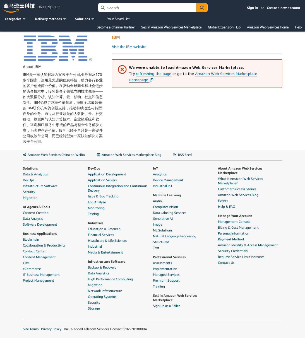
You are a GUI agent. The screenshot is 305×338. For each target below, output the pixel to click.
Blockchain (31, 239)
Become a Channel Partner (116, 27)
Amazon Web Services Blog (238, 195)
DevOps (28, 180)
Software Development (40, 224)
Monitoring (96, 208)
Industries (95, 223)
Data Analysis (33, 218)
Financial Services (101, 235)
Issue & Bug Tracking (103, 196)
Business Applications (40, 233)
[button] (16, 19)
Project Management (38, 280)
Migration (30, 197)
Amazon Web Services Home (268, 27)
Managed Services (166, 274)
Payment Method (231, 239)
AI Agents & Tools (36, 207)
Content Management (39, 257)
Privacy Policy (51, 329)
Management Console (234, 221)
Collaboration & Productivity (44, 245)
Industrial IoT (162, 186)
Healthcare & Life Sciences (107, 240)
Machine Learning (167, 195)
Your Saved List (118, 19)
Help (298, 27)
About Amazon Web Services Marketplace (240, 170)
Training (159, 286)
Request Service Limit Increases (241, 257)
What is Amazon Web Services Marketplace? (240, 181)
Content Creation (36, 213)
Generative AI (163, 218)
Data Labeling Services (169, 213)
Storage (94, 308)
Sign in (252, 8)
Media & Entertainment (105, 252)
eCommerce (32, 269)
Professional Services (169, 257)
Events (223, 201)
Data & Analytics (35, 174)
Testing (93, 214)
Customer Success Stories (237, 189)
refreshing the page (153, 73)
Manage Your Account (235, 216)
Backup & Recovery (102, 267)
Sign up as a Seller (166, 306)
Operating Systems (102, 296)
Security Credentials (233, 251)
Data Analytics (98, 273)
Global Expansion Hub (224, 27)
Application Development (107, 174)
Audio (157, 201)
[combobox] (147, 7)
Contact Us (226, 262)
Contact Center (34, 251)
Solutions (30, 168)
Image (157, 224)
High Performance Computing (110, 279)
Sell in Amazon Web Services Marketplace (171, 27)
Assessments (162, 263)
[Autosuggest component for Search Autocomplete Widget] (201, 7)
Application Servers (102, 180)
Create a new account (283, 8)
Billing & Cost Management (238, 227)
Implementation (165, 269)
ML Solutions (162, 230)
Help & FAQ (226, 206)
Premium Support (166, 280)
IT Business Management (41, 274)
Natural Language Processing (174, 236)
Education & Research (104, 229)
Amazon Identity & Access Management (248, 245)
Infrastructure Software (40, 186)
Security (29, 192)
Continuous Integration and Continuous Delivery (117, 188)
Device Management (168, 180)
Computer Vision (165, 207)
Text (156, 248)
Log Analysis (97, 202)
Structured (161, 242)
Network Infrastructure (105, 291)
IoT (155, 168)
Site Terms (31, 329)
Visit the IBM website (129, 46)
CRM (26, 263)
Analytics (160, 174)
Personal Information (233, 233)
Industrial (95, 246)
